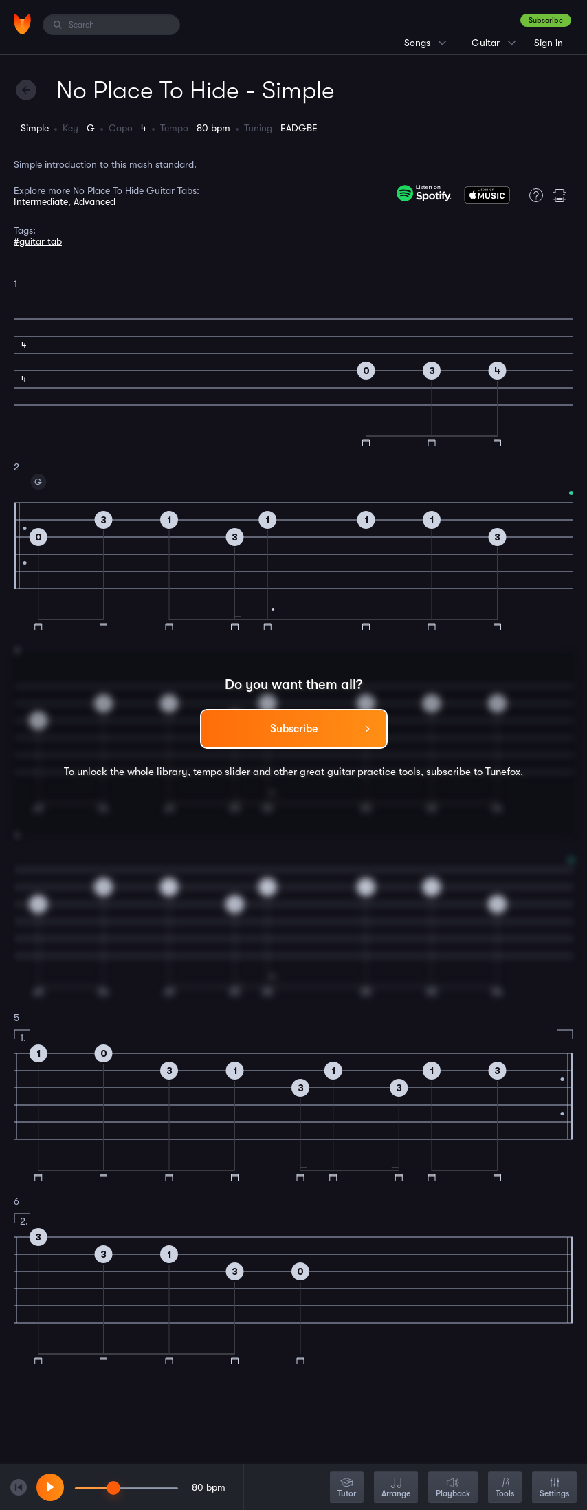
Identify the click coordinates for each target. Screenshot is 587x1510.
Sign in (548, 42)
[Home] (22, 24)
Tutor (346, 1488)
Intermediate (41, 201)
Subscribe (546, 20)
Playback (453, 1488)
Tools (505, 1488)
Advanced (94, 201)
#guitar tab (38, 241)
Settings (554, 1488)
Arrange (395, 1488)
